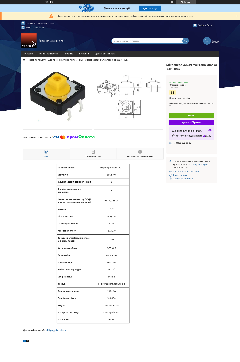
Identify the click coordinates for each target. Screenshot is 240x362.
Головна (29, 54)
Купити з (191, 122)
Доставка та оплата (105, 54)
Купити (191, 115)
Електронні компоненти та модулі (65, 60)
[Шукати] (185, 41)
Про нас (69, 54)
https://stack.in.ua (56, 330)
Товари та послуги (48, 54)
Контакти (84, 54)
